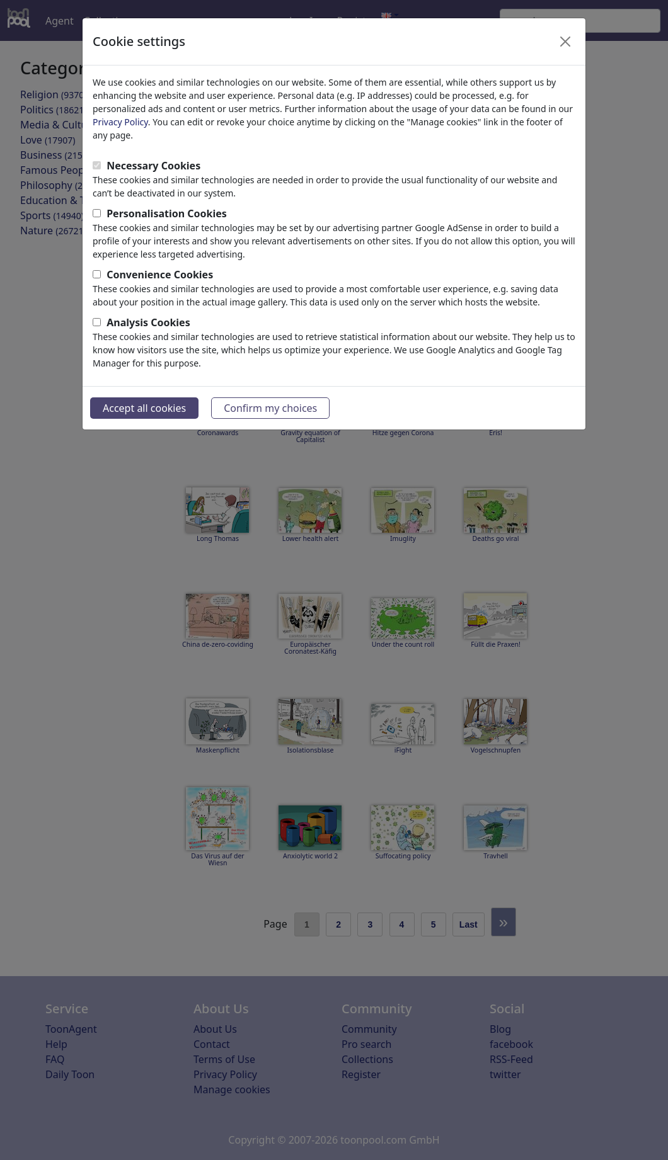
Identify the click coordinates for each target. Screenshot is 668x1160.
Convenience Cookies (160, 274)
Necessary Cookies (153, 166)
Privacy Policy (120, 122)
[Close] (565, 41)
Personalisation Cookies (167, 213)
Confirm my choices (270, 408)
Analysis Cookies (148, 322)
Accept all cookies (144, 408)
